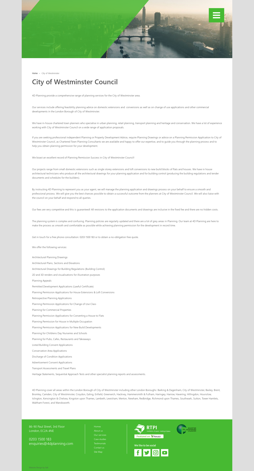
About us (98, 430)
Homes (97, 426)
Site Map (98, 451)
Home (35, 73)
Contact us (99, 447)
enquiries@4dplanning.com (51, 443)
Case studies (100, 439)
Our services (100, 434)
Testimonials (100, 443)
